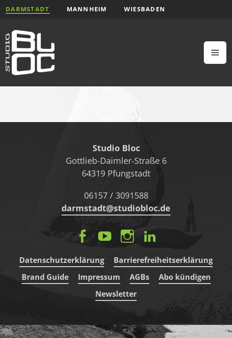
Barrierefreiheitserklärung (163, 260)
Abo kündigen (185, 277)
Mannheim (87, 9)
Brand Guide (45, 277)
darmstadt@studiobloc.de (116, 208)
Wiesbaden (145, 9)
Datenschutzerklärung (61, 260)
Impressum (99, 277)
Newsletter (116, 294)
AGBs (139, 277)
